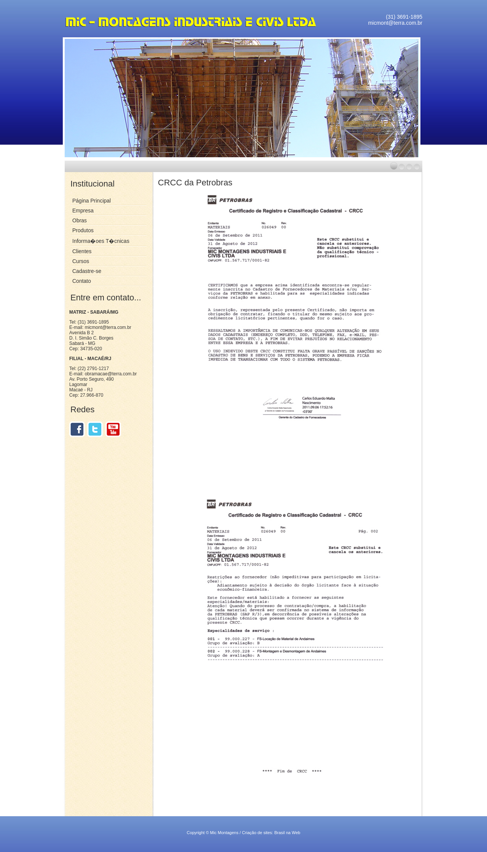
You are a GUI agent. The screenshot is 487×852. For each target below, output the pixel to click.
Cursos (80, 261)
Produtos (83, 230)
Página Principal (91, 201)
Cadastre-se (86, 271)
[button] (394, 166)
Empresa (83, 210)
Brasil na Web (287, 832)
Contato (81, 281)
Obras (79, 220)
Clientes (82, 251)
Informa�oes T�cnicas (100, 241)
